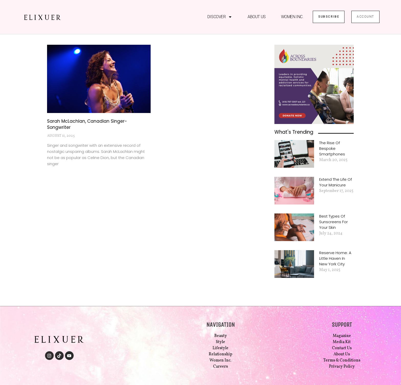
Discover (219, 17)
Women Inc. (292, 16)
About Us (256, 16)
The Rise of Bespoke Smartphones (332, 148)
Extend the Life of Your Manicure (335, 182)
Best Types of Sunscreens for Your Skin (333, 221)
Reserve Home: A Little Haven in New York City (335, 258)
